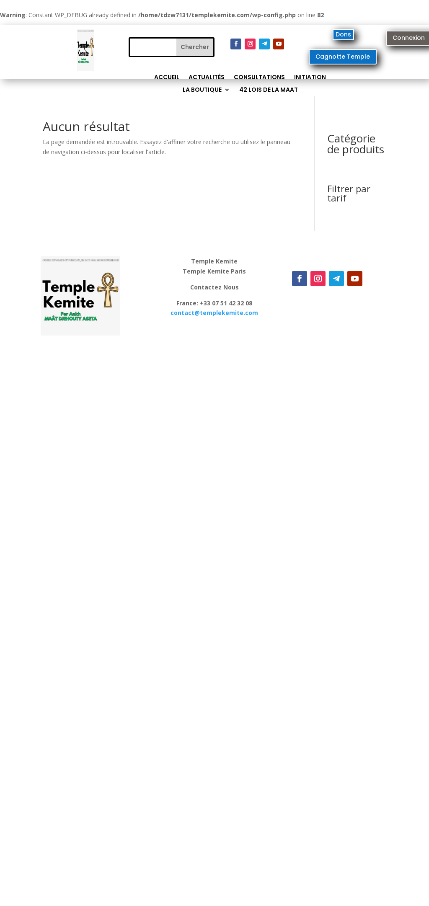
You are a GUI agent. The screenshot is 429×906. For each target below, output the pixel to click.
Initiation (310, 77)
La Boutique (202, 90)
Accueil (166, 77)
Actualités (207, 77)
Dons (343, 34)
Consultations (259, 77)
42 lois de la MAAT (268, 90)
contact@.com (214, 313)
